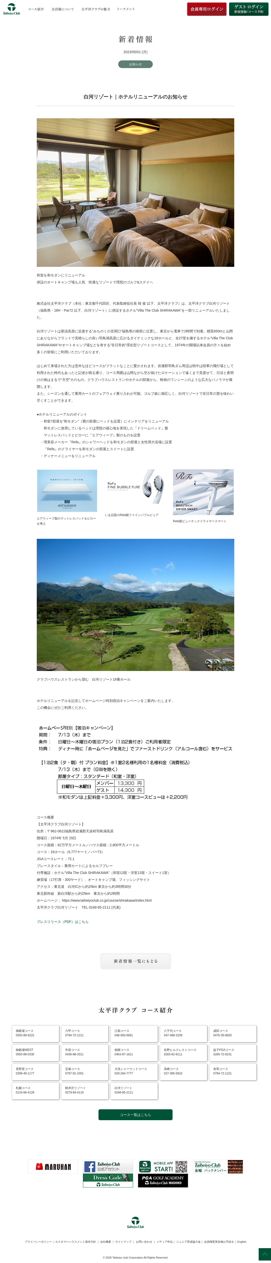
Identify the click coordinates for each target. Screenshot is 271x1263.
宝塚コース (74, 1071)
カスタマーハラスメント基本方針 (75, 1241)
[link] (135, 1199)
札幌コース (25, 1090)
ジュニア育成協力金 (188, 1241)
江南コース (124, 1033)
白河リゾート (124, 1090)
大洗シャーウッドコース (131, 1071)
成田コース (222, 1033)
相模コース (124, 1052)
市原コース (74, 1052)
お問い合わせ (144, 1241)
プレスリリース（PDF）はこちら (63, 922)
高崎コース (173, 1071)
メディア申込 (164, 1241)
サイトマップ (123, 1241)
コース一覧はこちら (135, 1115)
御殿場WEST (25, 1052)
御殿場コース (25, 1033)
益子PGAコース (223, 1052)
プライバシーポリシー (38, 1241)
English (241, 1241)
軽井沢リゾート (75, 1090)
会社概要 (105, 1241)
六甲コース (74, 1033)
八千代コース (173, 1033)
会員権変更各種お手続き (219, 1241)
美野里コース (25, 1071)
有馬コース (222, 1071)
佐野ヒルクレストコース (180, 1052)
